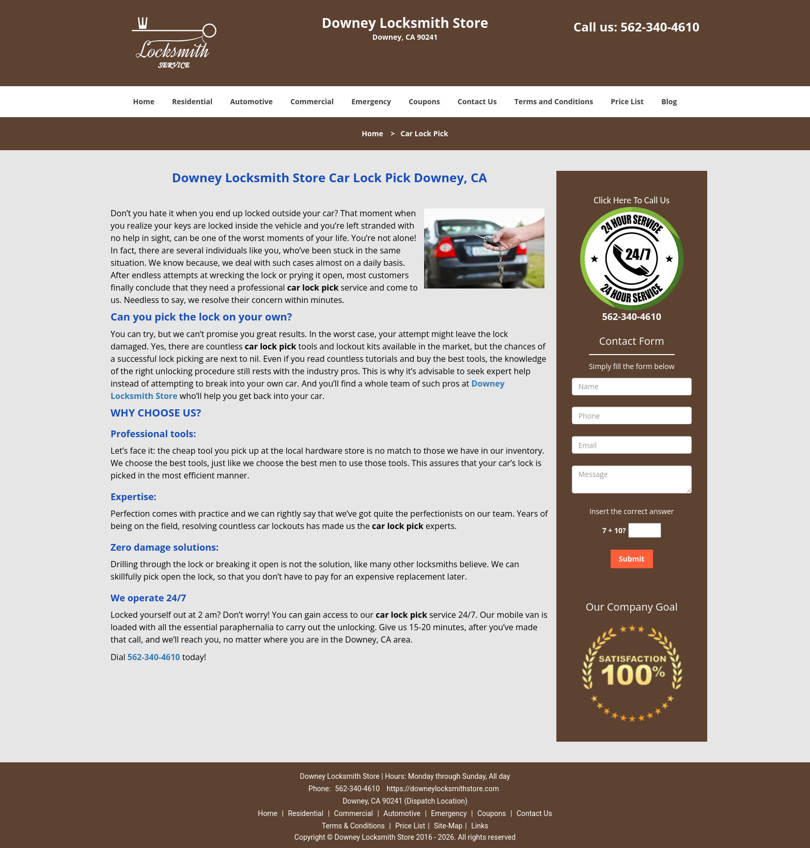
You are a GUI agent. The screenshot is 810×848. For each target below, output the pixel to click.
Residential (192, 101)
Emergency (371, 101)
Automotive (251, 101)
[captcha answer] (644, 530)
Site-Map (448, 826)
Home (143, 101)
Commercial (312, 101)
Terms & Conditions (353, 826)
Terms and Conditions (554, 101)
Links (479, 826)
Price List (627, 101)
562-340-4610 (659, 26)
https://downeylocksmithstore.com (443, 789)
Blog (669, 101)
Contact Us (477, 101)
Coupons (424, 101)
